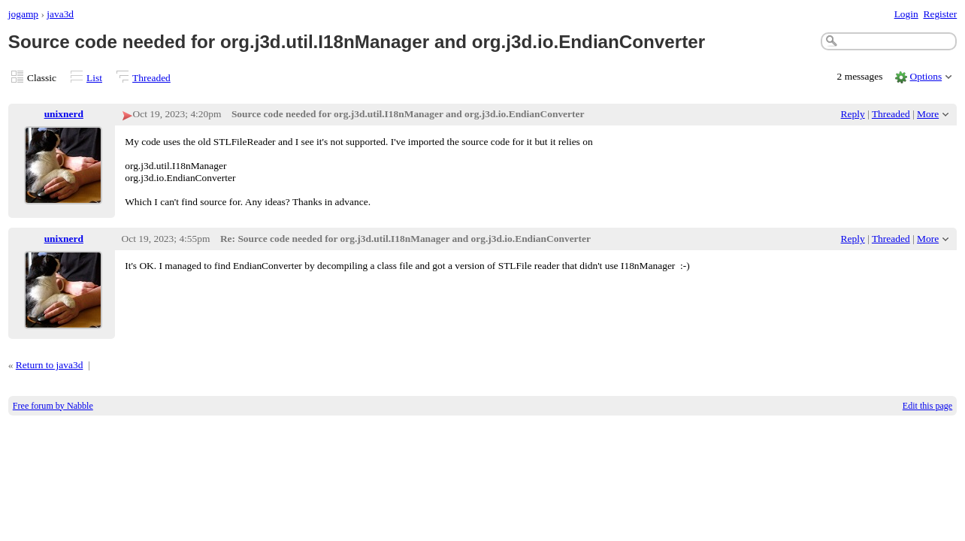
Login (906, 14)
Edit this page (927, 405)
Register (940, 14)
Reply (853, 113)
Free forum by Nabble (53, 405)
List (94, 77)
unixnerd (63, 113)
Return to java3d (49, 364)
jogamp (23, 14)
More (928, 113)
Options (926, 76)
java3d (60, 14)
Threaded (151, 77)
